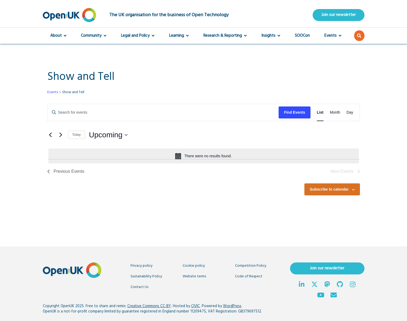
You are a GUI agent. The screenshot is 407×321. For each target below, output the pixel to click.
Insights (270, 35)
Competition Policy (250, 266)
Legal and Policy (137, 35)
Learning (179, 35)
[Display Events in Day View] (350, 112)
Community (93, 35)
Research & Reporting (225, 35)
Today (76, 135)
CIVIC (195, 306)
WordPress (232, 306)
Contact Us (139, 287)
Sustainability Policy (146, 276)
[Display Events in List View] (320, 112)
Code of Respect (248, 276)
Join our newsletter (338, 14)
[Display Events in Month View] (335, 112)
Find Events (294, 112)
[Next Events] (61, 135)
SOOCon (302, 35)
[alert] (203, 156)
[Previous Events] (50, 135)
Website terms (194, 276)
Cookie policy (194, 266)
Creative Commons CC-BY (149, 306)
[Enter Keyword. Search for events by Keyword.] (163, 112)
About (58, 35)
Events (332, 35)
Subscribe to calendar (329, 189)
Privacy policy (142, 266)
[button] (359, 35)
